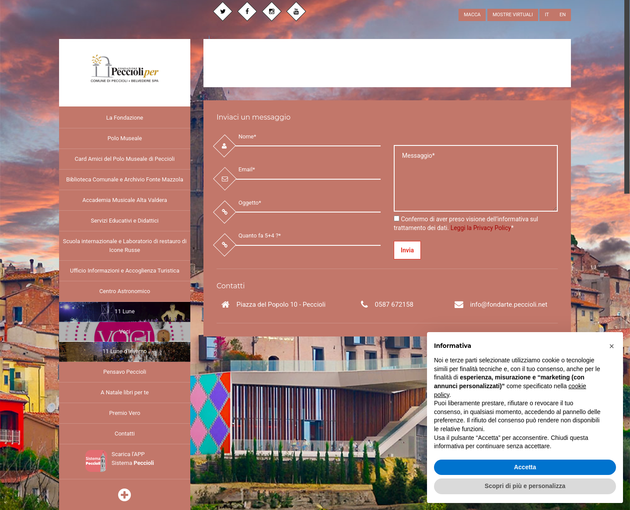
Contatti (125, 433)
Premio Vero (124, 413)
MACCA (472, 15)
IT (547, 15)
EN (563, 15)
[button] (612, 346)
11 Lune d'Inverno (124, 351)
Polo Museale (125, 138)
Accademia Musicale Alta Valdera (124, 200)
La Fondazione (124, 117)
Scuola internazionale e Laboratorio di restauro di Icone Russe (125, 245)
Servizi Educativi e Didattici (124, 220)
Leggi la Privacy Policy (481, 227)
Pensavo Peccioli (124, 371)
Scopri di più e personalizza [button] (525, 485)
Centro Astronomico (124, 291)
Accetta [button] (525, 467)
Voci (124, 331)
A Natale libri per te (125, 392)
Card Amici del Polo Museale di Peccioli (125, 159)
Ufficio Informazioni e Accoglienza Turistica (124, 270)
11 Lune (125, 311)
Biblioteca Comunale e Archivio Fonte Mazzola (124, 179)
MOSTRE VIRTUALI (513, 15)
